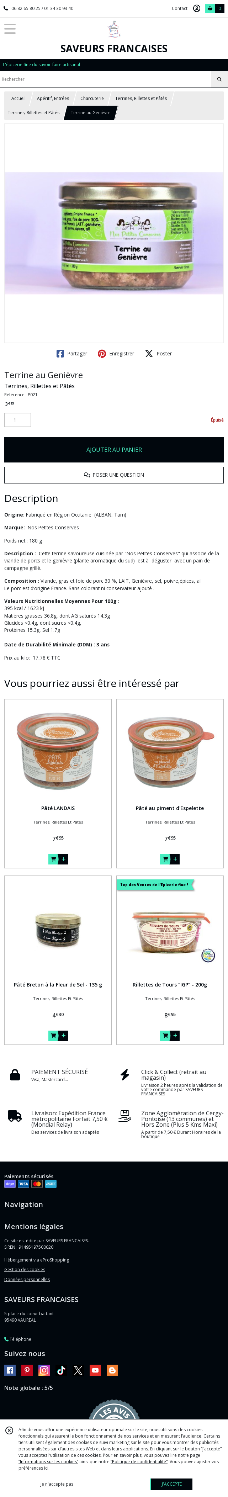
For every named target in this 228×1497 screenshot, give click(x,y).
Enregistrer (116, 353)
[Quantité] (17, 420)
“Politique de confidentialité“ (139, 1462)
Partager (72, 353)
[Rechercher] (219, 79)
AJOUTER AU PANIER (114, 450)
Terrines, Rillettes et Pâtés (141, 98)
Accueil (18, 98)
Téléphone (17, 1339)
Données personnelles (27, 1279)
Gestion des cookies (24, 1269)
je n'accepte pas (57, 1484)
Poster (158, 353)
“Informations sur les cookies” (48, 1462)
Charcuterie (92, 98)
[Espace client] (196, 8)
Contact (179, 8)
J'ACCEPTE (172, 1484)
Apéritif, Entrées (53, 98)
